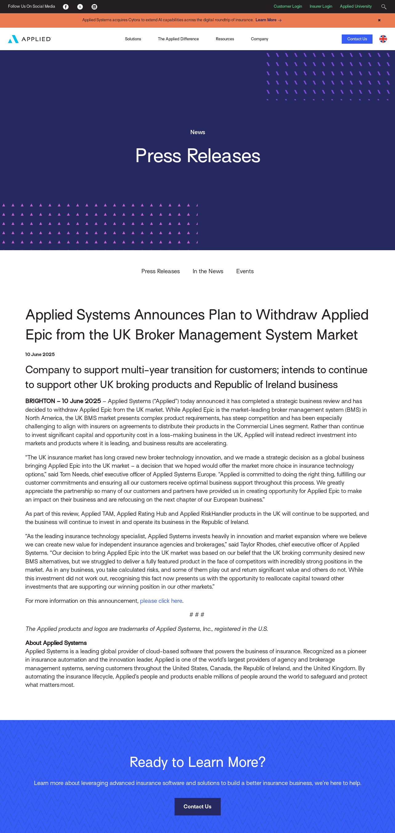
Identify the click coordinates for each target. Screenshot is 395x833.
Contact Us (357, 39)
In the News (208, 271)
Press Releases (160, 271)
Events (245, 271)
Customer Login (288, 6)
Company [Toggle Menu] (259, 39)
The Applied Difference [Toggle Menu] (178, 39)
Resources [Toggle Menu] (225, 39)
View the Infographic (280, 38)
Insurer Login (321, 6)
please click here (161, 600)
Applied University (356, 6)
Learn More (269, 20)
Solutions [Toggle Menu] (133, 39)
